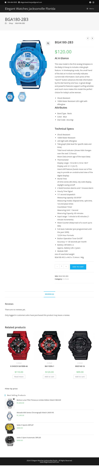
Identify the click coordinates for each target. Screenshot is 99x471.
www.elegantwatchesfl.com (49, 462)
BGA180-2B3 (20, 23)
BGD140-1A (80, 366)
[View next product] (92, 38)
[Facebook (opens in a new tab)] (90, 2)
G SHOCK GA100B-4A (19, 366)
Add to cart (78, 267)
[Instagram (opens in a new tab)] (93, 2)
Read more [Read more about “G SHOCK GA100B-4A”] (18, 377)
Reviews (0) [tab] (49, 294)
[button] (48, 43)
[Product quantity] (61, 266)
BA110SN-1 (49, 366)
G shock (66, 279)
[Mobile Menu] (89, 9)
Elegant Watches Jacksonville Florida (30, 8)
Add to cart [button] (49, 377)
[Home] (6, 23)
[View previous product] (88, 38)
